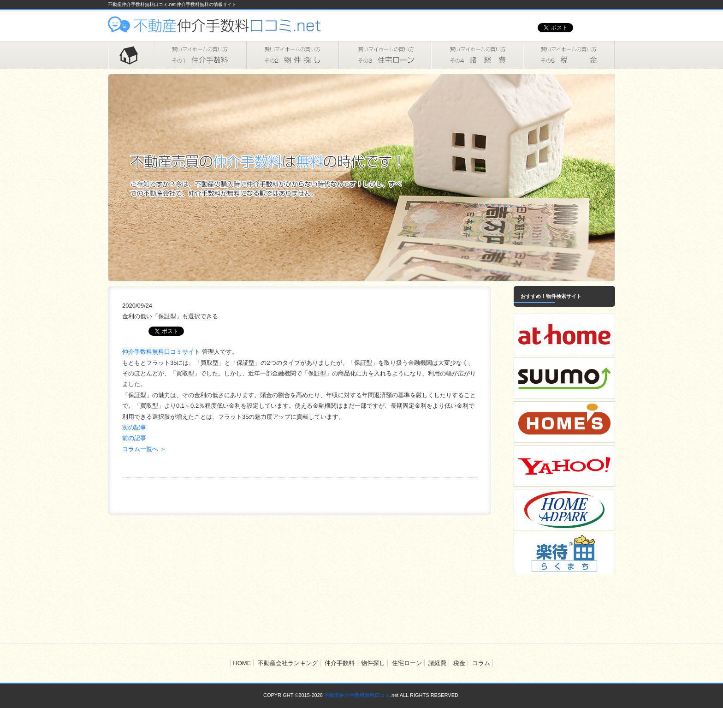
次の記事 (134, 427)
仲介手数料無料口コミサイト (162, 351)
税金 (569, 55)
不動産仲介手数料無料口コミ (357, 695)
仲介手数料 (200, 55)
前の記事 (134, 437)
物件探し (292, 55)
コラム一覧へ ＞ (144, 449)
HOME (131, 55)
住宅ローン (384, 55)
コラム (481, 663)
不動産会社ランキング (288, 663)
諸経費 (477, 55)
